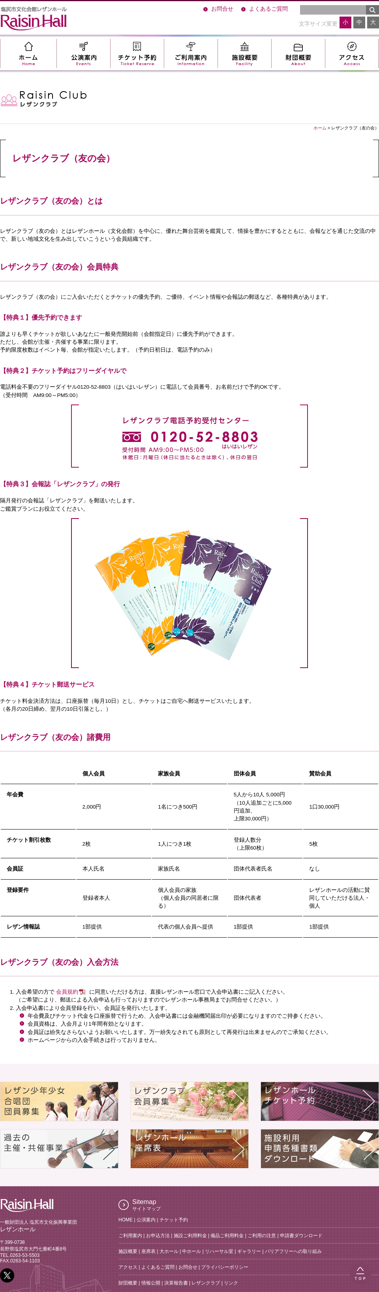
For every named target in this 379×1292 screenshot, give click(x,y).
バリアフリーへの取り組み (293, 1251)
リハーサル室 (219, 1251)
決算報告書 (176, 1283)
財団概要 (298, 53)
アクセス (352, 53)
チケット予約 (137, 53)
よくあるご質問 (268, 9)
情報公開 (150, 1283)
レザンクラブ (205, 1283)
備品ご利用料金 (227, 1235)
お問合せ (222, 9)
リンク (231, 1283)
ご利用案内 (191, 53)
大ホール (168, 1251)
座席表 (148, 1251)
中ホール (191, 1251)
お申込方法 (158, 1235)
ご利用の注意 (262, 1235)
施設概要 (244, 53)
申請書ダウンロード (301, 1235)
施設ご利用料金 (190, 1235)
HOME (125, 1220)
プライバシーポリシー (224, 1267)
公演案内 (83, 53)
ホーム (28, 53)
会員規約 (67, 992)
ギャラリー (249, 1251)
